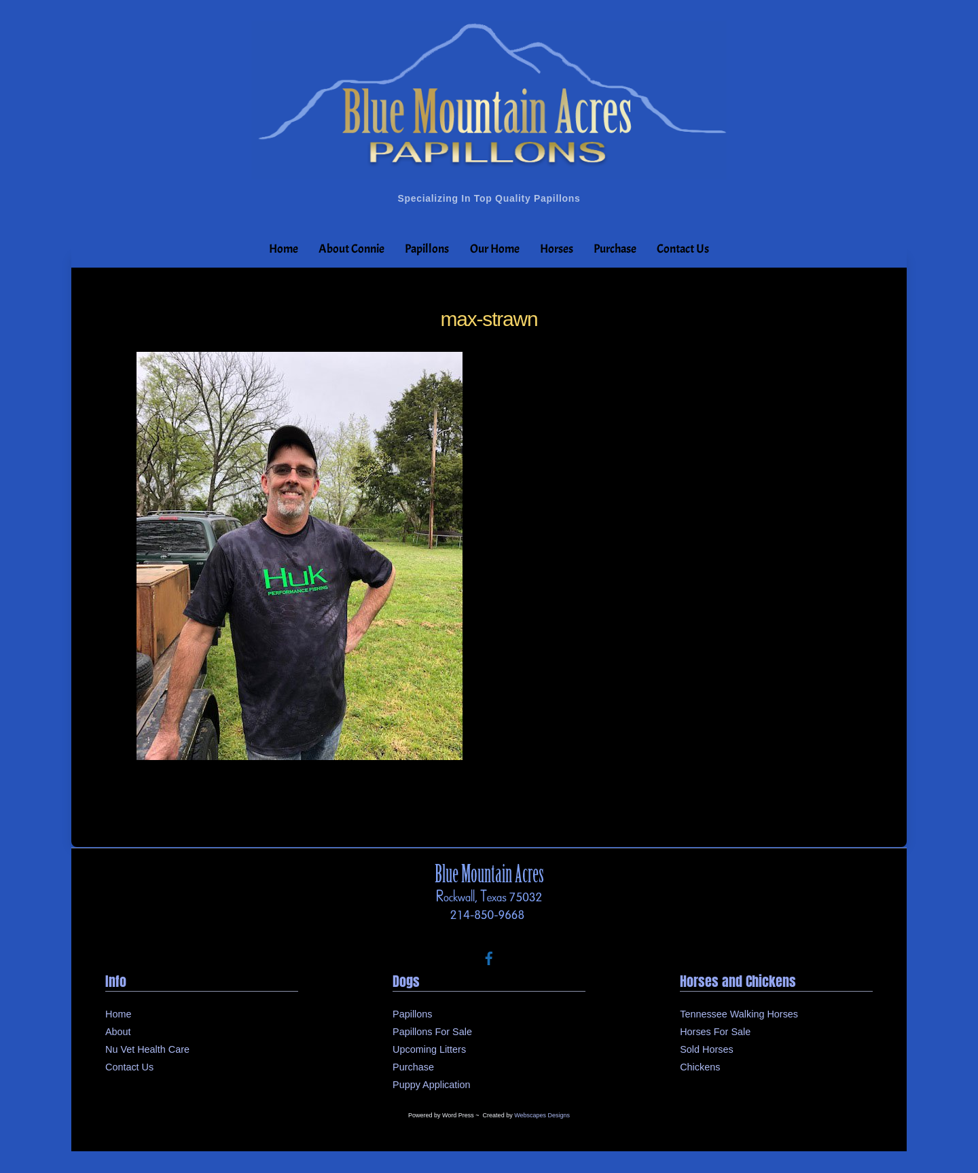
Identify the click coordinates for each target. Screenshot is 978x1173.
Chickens (700, 1067)
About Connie (351, 249)
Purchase (615, 249)
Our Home (495, 249)
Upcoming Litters (429, 1049)
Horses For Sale (715, 1031)
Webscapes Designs (542, 1115)
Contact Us (683, 249)
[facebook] (489, 957)
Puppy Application (431, 1084)
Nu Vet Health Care (147, 1049)
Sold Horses (706, 1049)
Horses (556, 249)
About (118, 1031)
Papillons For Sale (432, 1031)
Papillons (427, 249)
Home (283, 249)
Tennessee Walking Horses (739, 1014)
